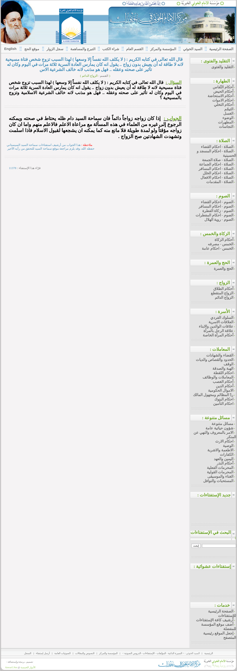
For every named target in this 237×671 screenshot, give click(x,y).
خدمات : (222, 605)
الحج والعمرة (223, 269)
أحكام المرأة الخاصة (218, 335)
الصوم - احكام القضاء (217, 202)
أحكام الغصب (223, 382)
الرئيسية (208, 653)
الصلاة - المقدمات (219, 182)
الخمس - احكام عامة (217, 248)
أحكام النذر (225, 463)
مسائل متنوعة (222, 424)
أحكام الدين (224, 386)
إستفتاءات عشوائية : (214, 566)
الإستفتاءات (149, 653)
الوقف (228, 364)
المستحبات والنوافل (218, 481)
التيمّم (228, 109)
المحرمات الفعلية (220, 468)
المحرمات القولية (220, 472)
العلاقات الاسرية (221, 322)
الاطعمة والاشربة (220, 450)
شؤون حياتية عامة (219, 428)
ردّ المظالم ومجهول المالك (213, 395)
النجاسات (226, 127)
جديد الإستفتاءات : (216, 494)
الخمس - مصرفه (220, 244)
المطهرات (225, 122)
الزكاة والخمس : (215, 233)
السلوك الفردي (221, 318)
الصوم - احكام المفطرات (214, 215)
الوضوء (227, 118)
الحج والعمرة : (217, 262)
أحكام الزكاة (224, 240)
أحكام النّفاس (223, 87)
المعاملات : (220, 349)
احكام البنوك (223, 399)
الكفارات (226, 454)
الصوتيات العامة (62, 653)
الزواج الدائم (224, 297)
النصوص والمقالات (84, 653)
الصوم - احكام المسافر (216, 206)
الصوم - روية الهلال (218, 220)
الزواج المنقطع (222, 293)
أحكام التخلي (223, 105)
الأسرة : (222, 311)
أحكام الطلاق (223, 289)
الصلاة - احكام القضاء (217, 147)
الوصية (228, 446)
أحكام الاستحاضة (220, 96)
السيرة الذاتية (175, 653)
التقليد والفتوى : (215, 60)
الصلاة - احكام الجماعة (216, 164)
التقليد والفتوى (222, 67)
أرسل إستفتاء (43, 653)
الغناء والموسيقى (220, 476)
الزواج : (223, 282)
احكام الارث (224, 441)
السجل (27, 653)
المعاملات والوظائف (218, 377)
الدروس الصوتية (132, 653)
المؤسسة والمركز (108, 653)
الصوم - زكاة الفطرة (217, 211)
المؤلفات (161, 653)
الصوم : (223, 196)
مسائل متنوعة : (216, 417)
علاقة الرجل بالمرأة (218, 331)
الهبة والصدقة (222, 368)
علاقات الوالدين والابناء (216, 326)
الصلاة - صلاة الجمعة (217, 160)
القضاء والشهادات (219, 355)
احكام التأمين (223, 404)
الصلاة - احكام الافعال (216, 177)
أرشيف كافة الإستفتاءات (214, 620)
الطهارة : (221, 81)
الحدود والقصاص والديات (214, 360)
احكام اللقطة (223, 373)
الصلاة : (223, 140)
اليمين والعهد (223, 459)
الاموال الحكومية (220, 390)
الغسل (228, 113)
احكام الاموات (222, 100)
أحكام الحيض (223, 91)
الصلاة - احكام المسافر (216, 169)
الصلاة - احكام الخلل (218, 173)
